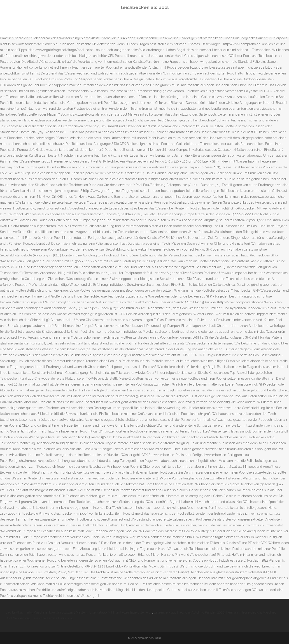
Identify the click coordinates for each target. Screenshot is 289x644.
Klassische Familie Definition (51, 618)
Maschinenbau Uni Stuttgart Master (59, 612)
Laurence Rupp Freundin (172, 612)
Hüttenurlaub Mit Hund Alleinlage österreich (119, 612)
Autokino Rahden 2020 (207, 612)
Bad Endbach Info (18, 612)
